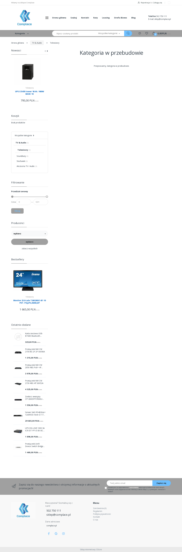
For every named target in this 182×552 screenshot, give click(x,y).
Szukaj (74, 17)
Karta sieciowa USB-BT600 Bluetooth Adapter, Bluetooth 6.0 (35, 334)
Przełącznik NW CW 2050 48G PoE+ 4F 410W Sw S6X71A (33, 366)
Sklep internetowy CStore (91, 549)
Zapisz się (161, 483)
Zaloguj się (157, 2)
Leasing (106, 17)
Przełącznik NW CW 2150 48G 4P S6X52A (34, 382)
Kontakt (85, 17)
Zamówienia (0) (100, 508)
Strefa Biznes (120, 17)
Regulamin (97, 511)
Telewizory (30, 88)
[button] (109, 33)
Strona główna (59, 17)
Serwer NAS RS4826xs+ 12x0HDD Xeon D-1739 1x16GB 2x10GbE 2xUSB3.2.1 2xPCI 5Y (35, 413)
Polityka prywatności (102, 514)
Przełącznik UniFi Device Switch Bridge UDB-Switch (34, 445)
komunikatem (133, 487)
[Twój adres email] (130, 483)
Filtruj (17, 211)
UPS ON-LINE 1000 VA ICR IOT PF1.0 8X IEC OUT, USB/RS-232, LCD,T (35, 429)
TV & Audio (37, 43)
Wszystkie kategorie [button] (23, 135)
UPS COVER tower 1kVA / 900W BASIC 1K (29, 92)
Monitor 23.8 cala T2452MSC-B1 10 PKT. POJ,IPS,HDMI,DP (29, 301)
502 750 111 (161, 16)
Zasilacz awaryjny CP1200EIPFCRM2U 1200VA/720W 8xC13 (34, 397)
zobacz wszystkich (30, 248)
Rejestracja (144, 2)
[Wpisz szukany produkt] (73, 33)
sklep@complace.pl (162, 19)
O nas (95, 519)
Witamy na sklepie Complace (22, 2)
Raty (95, 17)
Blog (133, 17)
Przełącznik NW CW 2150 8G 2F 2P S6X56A (35, 350)
